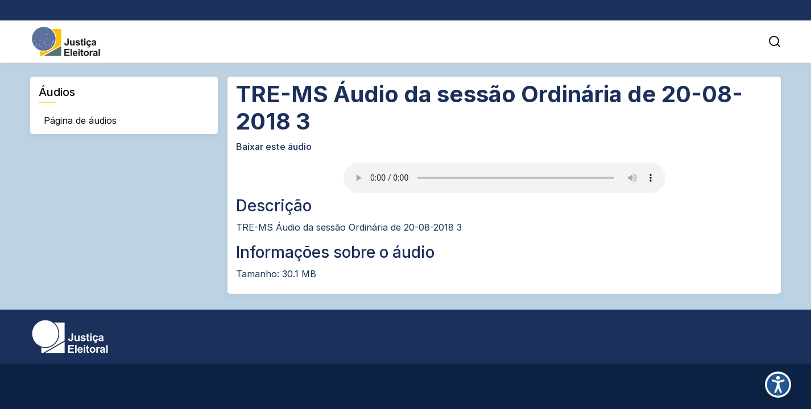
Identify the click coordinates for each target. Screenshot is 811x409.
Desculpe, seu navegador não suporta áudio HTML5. (504, 177)
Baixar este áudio (274, 146)
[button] (775, 41)
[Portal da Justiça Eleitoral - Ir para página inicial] (66, 41)
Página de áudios (80, 120)
